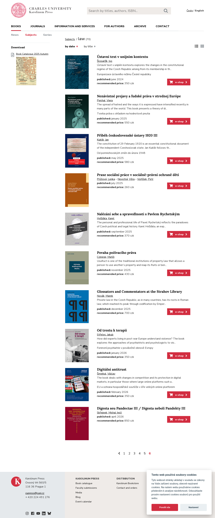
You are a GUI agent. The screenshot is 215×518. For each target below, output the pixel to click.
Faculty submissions (86, 487)
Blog (78, 497)
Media (79, 492)
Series (47, 35)
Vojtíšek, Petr (145, 179)
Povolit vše (164, 507)
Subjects (31, 35)
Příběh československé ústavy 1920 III (127, 135)
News (15, 35)
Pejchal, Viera (105, 100)
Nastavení (194, 507)
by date (71, 46)
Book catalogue (84, 483)
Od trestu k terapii (112, 330)
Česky (190, 10)
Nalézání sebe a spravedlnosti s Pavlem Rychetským (138, 214)
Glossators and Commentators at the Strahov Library (139, 292)
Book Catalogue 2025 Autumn (32, 70)
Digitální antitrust (111, 369)
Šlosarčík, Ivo (104, 61)
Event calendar (84, 501)
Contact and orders (127, 487)
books (16, 26)
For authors (114, 26)
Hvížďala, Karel (105, 218)
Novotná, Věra (126, 179)
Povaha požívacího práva (116, 253)
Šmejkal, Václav (106, 374)
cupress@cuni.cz (34, 493)
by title (90, 46)
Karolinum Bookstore (128, 483)
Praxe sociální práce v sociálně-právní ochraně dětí (138, 175)
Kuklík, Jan (103, 140)
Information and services (75, 26)
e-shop (178, 82)
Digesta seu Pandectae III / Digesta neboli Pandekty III (141, 408)
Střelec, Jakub (105, 334)
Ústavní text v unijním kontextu (122, 57)
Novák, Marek (105, 296)
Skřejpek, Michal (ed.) (109, 413)
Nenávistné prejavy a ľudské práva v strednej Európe (139, 96)
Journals (38, 26)
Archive (140, 26)
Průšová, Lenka (106, 179)
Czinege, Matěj (105, 257)
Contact (162, 26)
